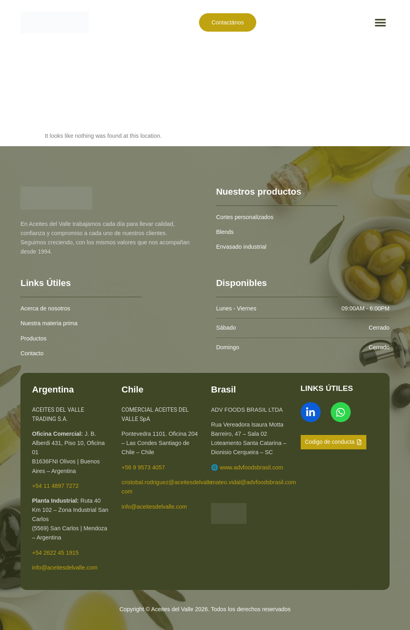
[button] (381, 22)
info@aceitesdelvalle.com (64, 567)
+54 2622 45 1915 (55, 552)
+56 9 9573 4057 (143, 467)
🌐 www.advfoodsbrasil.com (247, 467)
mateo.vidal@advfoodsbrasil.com (253, 482)
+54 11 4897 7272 (55, 486)
